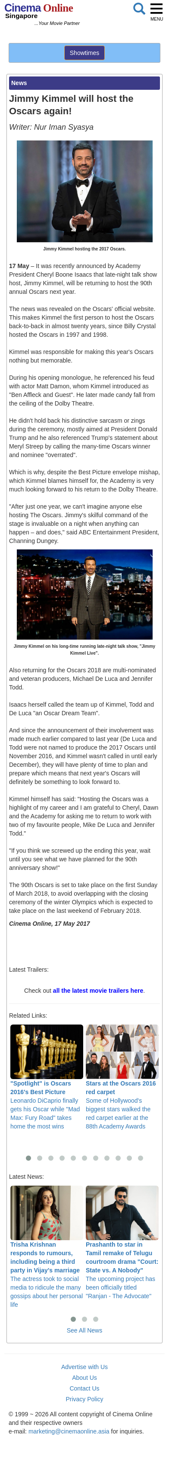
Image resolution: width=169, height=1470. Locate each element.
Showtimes (84, 52)
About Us (84, 1377)
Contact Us (84, 1388)
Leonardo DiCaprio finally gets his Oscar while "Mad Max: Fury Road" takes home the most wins (46, 1077)
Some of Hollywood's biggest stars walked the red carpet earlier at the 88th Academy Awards (122, 1077)
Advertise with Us (84, 1366)
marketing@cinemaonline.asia (69, 1431)
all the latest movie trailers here (98, 990)
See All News (84, 1330)
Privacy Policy (84, 1399)
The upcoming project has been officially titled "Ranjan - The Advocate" (122, 1242)
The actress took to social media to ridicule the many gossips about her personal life (46, 1247)
